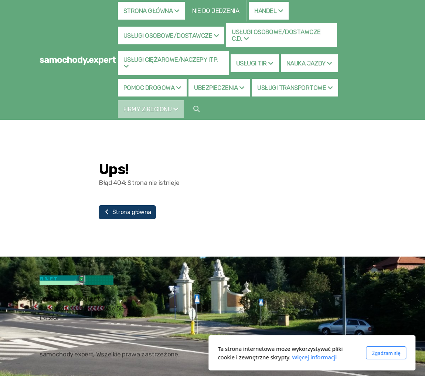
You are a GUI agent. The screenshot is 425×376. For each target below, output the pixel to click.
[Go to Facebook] (368, 354)
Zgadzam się (286, 353)
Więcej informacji (215, 357)
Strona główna (127, 212)
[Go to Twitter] (379, 354)
